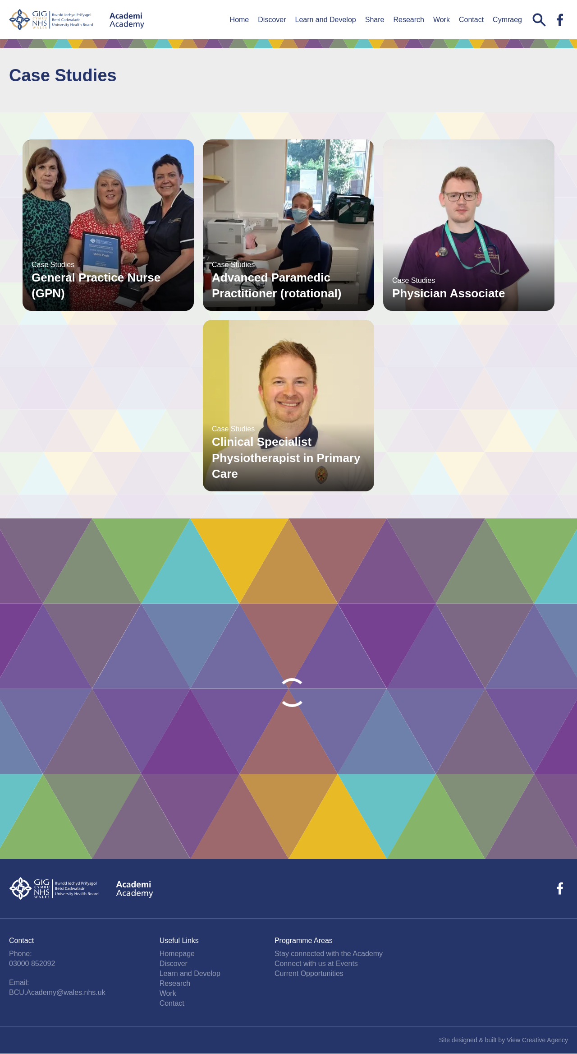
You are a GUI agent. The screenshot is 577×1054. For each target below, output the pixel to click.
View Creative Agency (537, 1040)
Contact (471, 19)
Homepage (177, 953)
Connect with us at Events (316, 963)
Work (441, 19)
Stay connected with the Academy (329, 953)
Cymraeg (507, 19)
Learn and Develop (325, 19)
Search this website (539, 20)
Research (408, 19)
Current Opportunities (309, 973)
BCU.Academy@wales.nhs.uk (57, 992)
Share (375, 19)
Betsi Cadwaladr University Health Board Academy (76, 19)
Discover (272, 19)
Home (239, 19)
